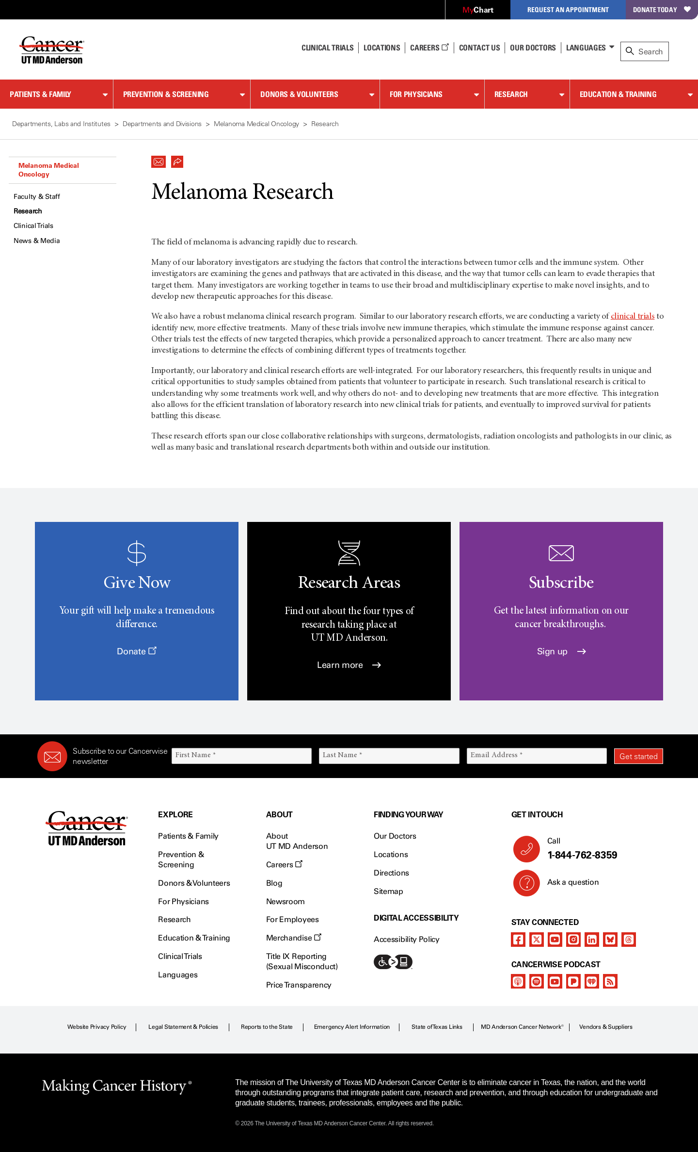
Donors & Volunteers (299, 94)
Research (511, 94)
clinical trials (633, 316)
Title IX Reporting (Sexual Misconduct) (302, 961)
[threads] (628, 939)
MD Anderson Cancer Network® (522, 1026)
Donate (136, 651)
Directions (391, 872)
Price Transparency (299, 985)
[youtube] (555, 939)
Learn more (349, 665)
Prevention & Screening (166, 94)
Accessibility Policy (407, 939)
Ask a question (567, 886)
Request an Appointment (568, 9)
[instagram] (573, 939)
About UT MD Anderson (297, 841)
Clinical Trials (327, 47)
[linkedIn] (592, 939)
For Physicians (416, 94)
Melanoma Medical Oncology (48, 169)
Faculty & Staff (37, 197)
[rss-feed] (610, 981)
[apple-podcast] (518, 981)
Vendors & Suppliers (606, 1026)
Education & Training (618, 94)
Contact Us (479, 47)
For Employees (292, 919)
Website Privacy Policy (97, 1026)
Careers (429, 47)
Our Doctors (532, 47)
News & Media (37, 241)
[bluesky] (610, 939)
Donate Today (662, 9)
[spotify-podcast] (536, 981)
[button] (158, 159)
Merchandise (293, 937)
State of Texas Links (437, 1026)
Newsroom (285, 901)
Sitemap (388, 891)
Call (601, 848)
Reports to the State (267, 1026)
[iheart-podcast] (592, 981)
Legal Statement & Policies (183, 1026)
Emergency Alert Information (352, 1026)
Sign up (561, 651)
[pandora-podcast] (573, 981)
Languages (586, 47)
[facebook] (518, 939)
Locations (391, 854)
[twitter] (536, 939)
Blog (274, 883)
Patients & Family (40, 94)
